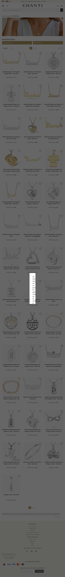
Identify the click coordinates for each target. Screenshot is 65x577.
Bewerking (40, 302)
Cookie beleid (36, 290)
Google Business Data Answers (32, 294)
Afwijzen (25, 302)
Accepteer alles (32, 298)
